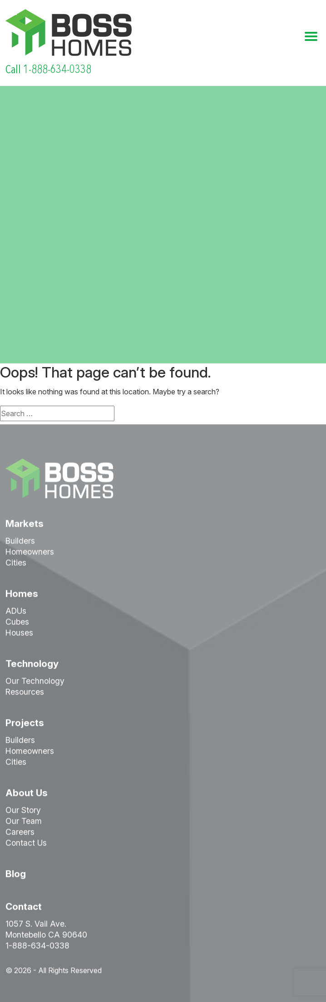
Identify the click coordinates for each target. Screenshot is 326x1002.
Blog (15, 875)
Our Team (23, 822)
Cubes (17, 623)
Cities (15, 564)
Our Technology (34, 682)
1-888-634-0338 (37, 947)
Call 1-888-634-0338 (48, 69)
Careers (20, 833)
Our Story (23, 811)
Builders (20, 542)
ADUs (15, 612)
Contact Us (26, 844)
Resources (24, 693)
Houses (19, 634)
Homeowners (29, 553)
